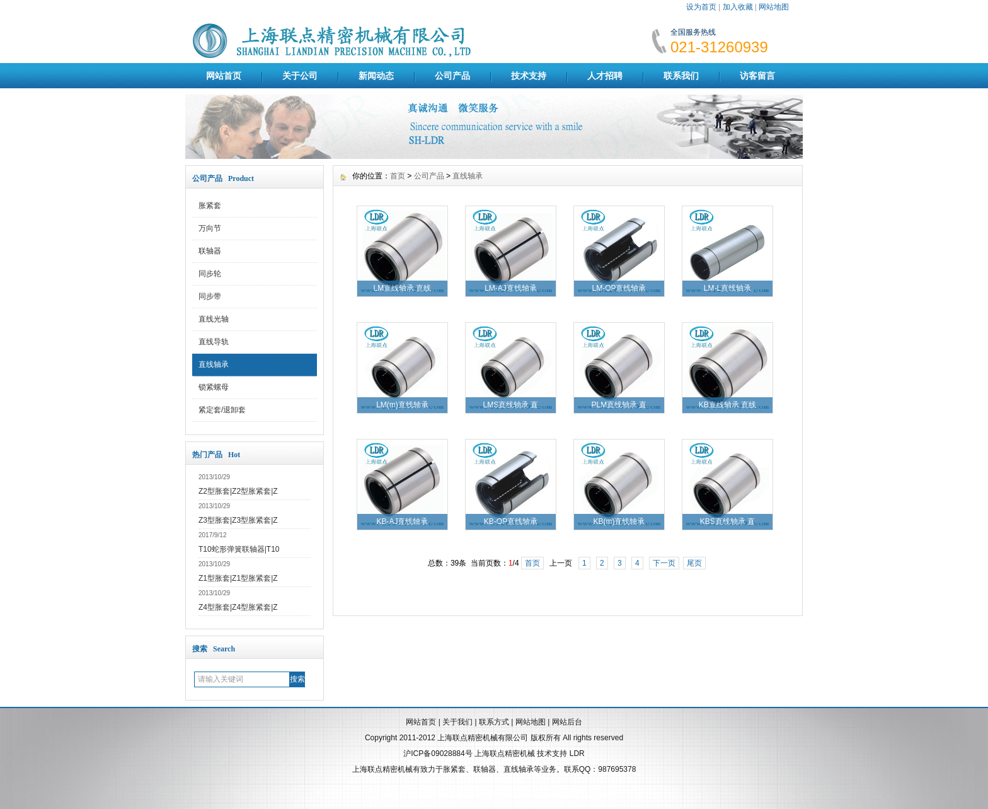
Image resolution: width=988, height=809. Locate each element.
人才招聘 (605, 76)
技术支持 (528, 76)
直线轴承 (213, 364)
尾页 (694, 563)
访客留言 (757, 76)
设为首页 (701, 7)
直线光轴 (213, 319)
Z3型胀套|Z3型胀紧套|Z (238, 520)
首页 (397, 176)
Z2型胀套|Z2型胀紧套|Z (238, 491)
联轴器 (209, 251)
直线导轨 (213, 341)
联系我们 (681, 76)
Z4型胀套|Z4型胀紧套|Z (238, 607)
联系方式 (494, 722)
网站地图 (774, 7)
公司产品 (452, 76)
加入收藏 (738, 7)
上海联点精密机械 (504, 753)
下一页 (664, 563)
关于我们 (457, 722)
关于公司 (300, 76)
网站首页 (223, 76)
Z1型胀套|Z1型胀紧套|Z (238, 578)
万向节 (209, 228)
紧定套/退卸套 (222, 409)
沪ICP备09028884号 (437, 753)
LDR (577, 753)
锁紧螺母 (213, 387)
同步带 (209, 296)
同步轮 (209, 273)
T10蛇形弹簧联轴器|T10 (238, 549)
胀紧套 (209, 205)
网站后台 (567, 722)
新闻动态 (376, 76)
